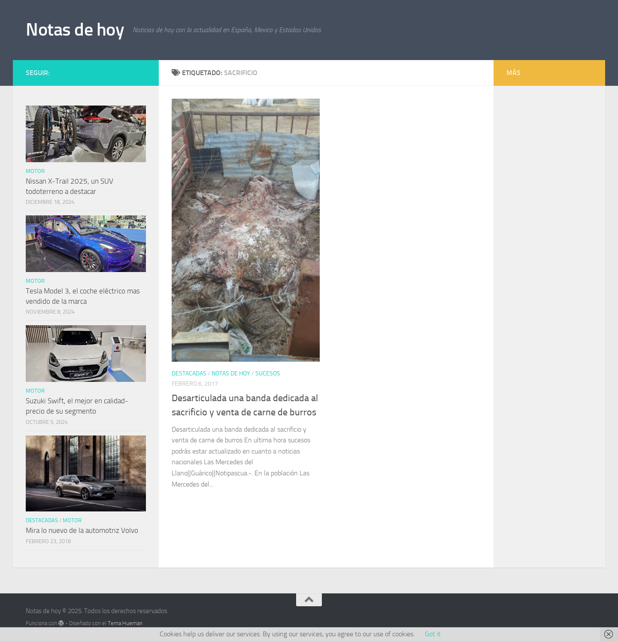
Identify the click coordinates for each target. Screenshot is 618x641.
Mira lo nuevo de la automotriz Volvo (82, 530)
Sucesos (267, 373)
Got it (433, 634)
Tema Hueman (125, 623)
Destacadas (189, 373)
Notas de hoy (75, 29)
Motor (35, 171)
